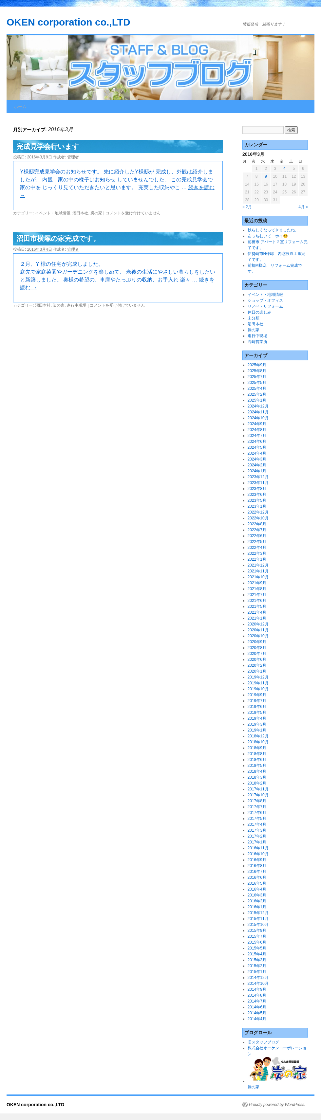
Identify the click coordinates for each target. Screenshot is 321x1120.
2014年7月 (257, 1001)
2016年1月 (257, 907)
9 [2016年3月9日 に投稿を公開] (266, 176)
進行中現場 (76, 305)
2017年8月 (257, 801)
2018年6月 (257, 759)
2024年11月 (258, 412)
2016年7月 (257, 871)
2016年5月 (257, 883)
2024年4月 (257, 453)
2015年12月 (258, 913)
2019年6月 (257, 706)
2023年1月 (257, 506)
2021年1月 (257, 618)
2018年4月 (257, 771)
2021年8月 (257, 589)
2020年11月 (258, 630)
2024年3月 (257, 459)
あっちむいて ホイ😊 (268, 236)
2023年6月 (257, 494)
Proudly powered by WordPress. (277, 1104)
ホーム (20, 106)
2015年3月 (257, 960)
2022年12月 (258, 512)
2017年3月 (257, 830)
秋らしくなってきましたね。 (273, 230)
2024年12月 (258, 406)
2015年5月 (257, 948)
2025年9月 (257, 365)
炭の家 (96, 213)
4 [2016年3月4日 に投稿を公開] (284, 168)
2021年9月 (257, 583)
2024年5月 (257, 447)
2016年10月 (258, 854)
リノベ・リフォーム (265, 306)
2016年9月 (257, 860)
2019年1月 (257, 730)
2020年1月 (257, 671)
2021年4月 (257, 612)
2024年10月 (258, 418)
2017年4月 (257, 824)
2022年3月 (257, 553)
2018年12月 (258, 736)
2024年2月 (257, 465)
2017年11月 (258, 789)
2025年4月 (257, 388)
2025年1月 (257, 400)
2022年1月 (257, 559)
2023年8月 (257, 488)
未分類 (253, 318)
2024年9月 (257, 424)
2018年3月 (257, 777)
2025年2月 (257, 394)
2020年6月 (257, 659)
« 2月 (247, 207)
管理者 (73, 157)
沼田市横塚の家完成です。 (58, 238)
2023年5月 (257, 500)
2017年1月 (257, 842)
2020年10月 (258, 636)
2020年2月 (257, 665)
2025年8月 (257, 371)
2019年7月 (257, 700)
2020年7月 (257, 653)
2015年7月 (257, 936)
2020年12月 (258, 624)
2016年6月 (257, 877)
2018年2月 (257, 783)
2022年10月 (258, 518)
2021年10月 (258, 577)
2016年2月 (257, 901)
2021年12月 (258, 565)
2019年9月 (257, 695)
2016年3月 (257, 895)
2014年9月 (257, 989)
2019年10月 (258, 689)
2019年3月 (257, 724)
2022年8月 (257, 524)
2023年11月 (258, 482)
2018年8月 (257, 753)
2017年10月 (258, 795)
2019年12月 (258, 677)
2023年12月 (258, 477)
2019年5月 (257, 712)
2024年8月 (257, 429)
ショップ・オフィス (265, 300)
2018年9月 (257, 748)
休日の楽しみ (259, 312)
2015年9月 (257, 930)
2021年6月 (257, 600)
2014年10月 (258, 983)
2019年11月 (258, 683)
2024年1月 (257, 471)
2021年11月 (258, 571)
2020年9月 (257, 642)
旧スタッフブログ (263, 1042)
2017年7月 (257, 806)
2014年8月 (257, 995)
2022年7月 (257, 530)
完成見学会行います (47, 146)
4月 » (303, 207)
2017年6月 (257, 812)
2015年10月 (258, 924)
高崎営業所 (257, 341)
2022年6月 (257, 535)
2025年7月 (257, 376)
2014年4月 (257, 1019)
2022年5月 (257, 541)
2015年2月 (257, 966)
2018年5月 (257, 765)
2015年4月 (257, 954)
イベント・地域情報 (52, 213)
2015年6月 (257, 942)
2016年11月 (258, 848)
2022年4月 (257, 547)
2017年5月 (257, 818)
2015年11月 (258, 918)
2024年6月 (257, 441)
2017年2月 (257, 836)
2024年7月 (257, 435)
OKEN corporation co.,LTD (68, 22)
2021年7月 (257, 594)
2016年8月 (257, 865)
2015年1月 (257, 971)
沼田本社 (80, 213)
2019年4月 (257, 718)
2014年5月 (257, 1013)
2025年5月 (257, 382)
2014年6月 (257, 1007)
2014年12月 (258, 977)
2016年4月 (257, 889)
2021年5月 (257, 606)
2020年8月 (257, 647)
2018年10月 (258, 742)
